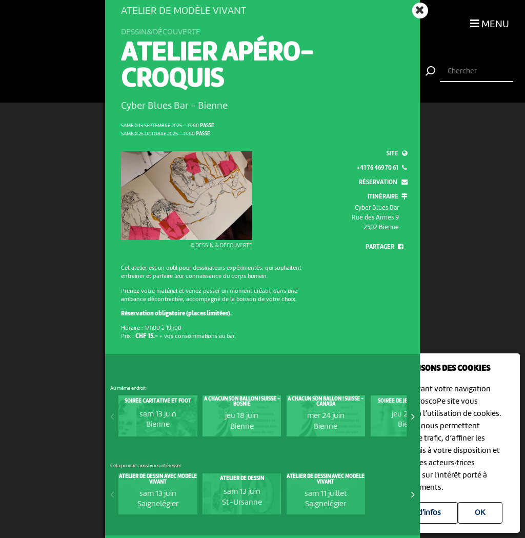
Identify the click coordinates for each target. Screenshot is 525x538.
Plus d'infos (421, 513)
